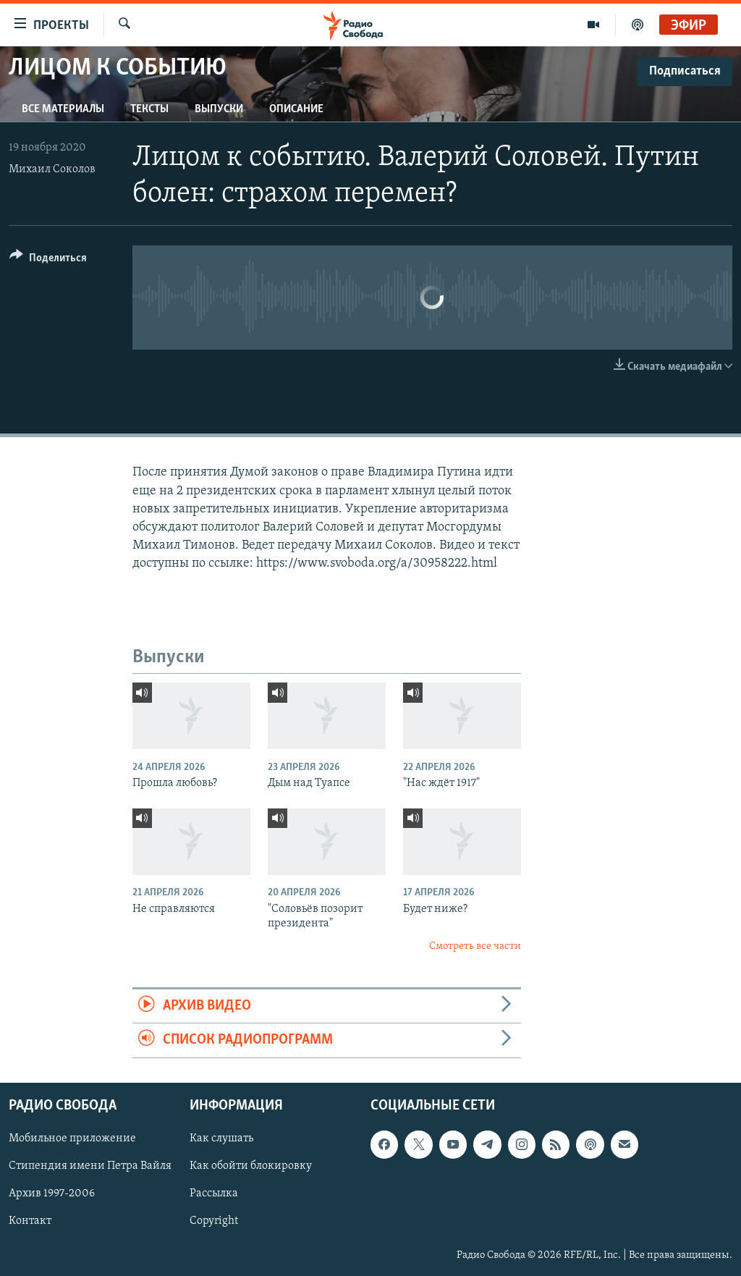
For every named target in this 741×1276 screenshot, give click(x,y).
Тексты (149, 109)
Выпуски (219, 109)
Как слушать (221, 1138)
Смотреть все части (475, 946)
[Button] (48, 260)
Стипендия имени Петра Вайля (90, 1166)
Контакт (30, 1221)
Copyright (214, 1221)
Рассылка (214, 1193)
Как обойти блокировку (251, 1166)
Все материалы (63, 109)
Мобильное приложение (72, 1138)
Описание (296, 109)
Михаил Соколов (52, 169)
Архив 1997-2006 (52, 1193)
